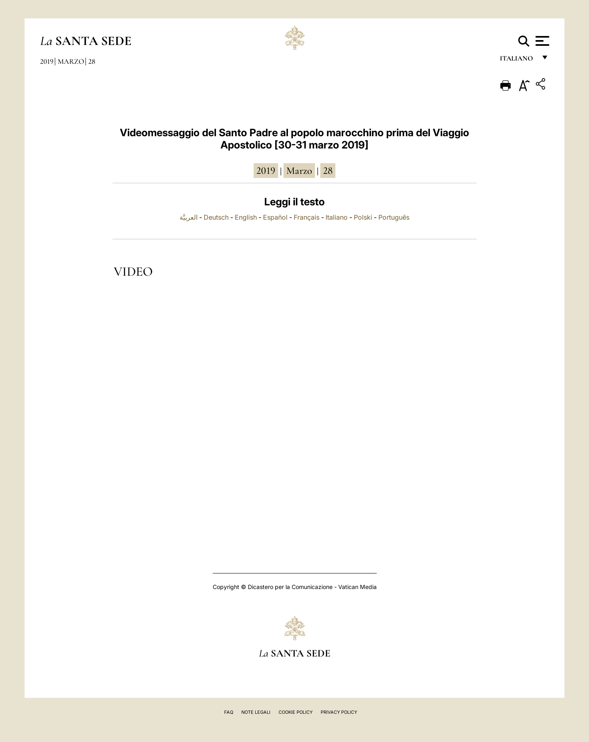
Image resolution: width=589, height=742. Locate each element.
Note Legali (255, 712)
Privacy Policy (339, 712)
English (246, 217)
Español (275, 217)
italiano (518, 60)
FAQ (228, 712)
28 (91, 61)
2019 (47, 61)
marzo (299, 170)
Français (306, 217)
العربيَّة (189, 217)
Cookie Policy (295, 712)
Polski (363, 217)
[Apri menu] (541, 41)
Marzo (71, 61)
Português (393, 217)
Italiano (337, 217)
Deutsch (216, 217)
